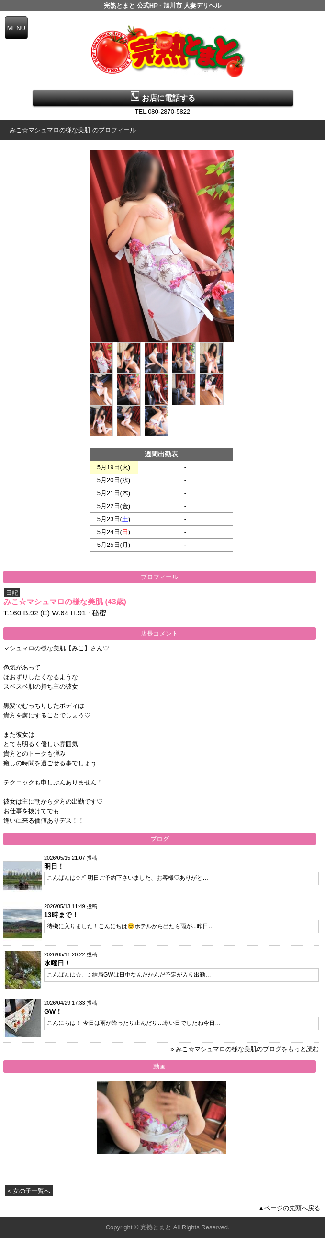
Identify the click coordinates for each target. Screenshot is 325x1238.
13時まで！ (61, 915)
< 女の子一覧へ (29, 1190)
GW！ (53, 1011)
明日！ (54, 866)
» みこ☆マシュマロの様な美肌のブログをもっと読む (244, 1049)
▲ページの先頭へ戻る (289, 1208)
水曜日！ (57, 963)
